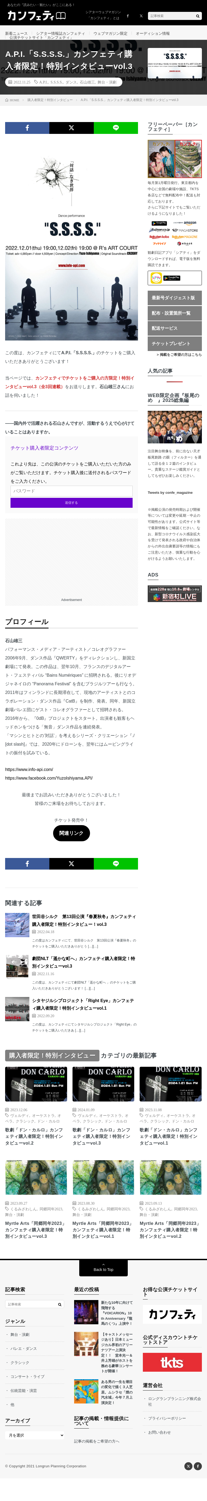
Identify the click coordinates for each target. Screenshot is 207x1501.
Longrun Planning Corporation (61, 1489)
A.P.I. (43, 94)
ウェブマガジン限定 (110, 33)
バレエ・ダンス (24, 1371)
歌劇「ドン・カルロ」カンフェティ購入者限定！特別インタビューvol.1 (169, 1149)
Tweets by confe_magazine (170, 504)
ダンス (71, 94)
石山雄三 (87, 94)
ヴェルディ (19, 1127)
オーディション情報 (153, 33)
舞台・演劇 (107, 94)
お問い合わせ (159, 1455)
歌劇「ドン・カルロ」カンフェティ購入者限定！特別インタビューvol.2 (35, 1149)
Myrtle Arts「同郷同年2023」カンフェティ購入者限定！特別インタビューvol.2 (170, 1248)
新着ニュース (16, 33)
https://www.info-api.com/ (29, 781)
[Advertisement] (71, 568)
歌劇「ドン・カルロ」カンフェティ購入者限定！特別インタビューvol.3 (102, 1149)
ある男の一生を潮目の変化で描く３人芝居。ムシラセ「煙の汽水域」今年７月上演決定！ (117, 1414)
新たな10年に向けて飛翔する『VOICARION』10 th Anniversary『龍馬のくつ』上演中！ (117, 1335)
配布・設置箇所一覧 (171, 325)
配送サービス (165, 340)
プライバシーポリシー (167, 1441)
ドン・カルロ (48, 1132)
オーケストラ (43, 1127)
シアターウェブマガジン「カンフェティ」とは (103, 15)
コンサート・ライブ (27, 1399)
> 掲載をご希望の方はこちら (179, 366)
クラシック (25, 1132)
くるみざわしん (23, 1222)
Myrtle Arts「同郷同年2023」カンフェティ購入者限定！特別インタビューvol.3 (35, 1248)
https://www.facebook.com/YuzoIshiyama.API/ (49, 789)
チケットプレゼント (171, 355)
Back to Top (103, 1292)
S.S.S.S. (57, 94)
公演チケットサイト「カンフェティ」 (41, 43)
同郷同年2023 (51, 1222)
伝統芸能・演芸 (24, 1413)
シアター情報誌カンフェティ (60, 33)
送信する (71, 514)
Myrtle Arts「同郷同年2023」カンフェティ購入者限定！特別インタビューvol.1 (103, 1248)
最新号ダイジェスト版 (173, 309)
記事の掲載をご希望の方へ (96, 1464)
